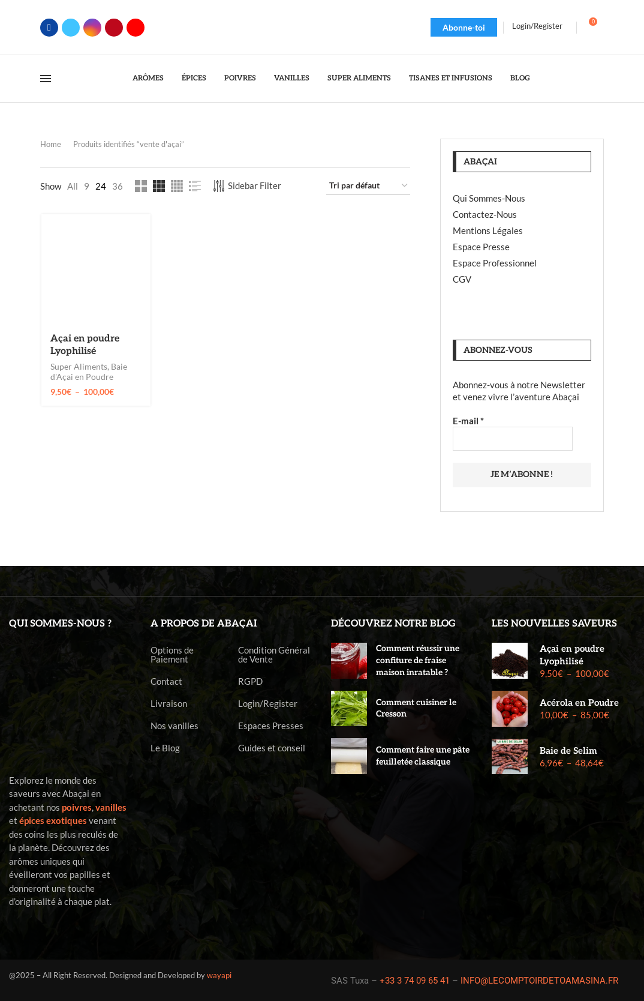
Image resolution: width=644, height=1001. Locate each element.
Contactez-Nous (485, 214)
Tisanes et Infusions (450, 78)
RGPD (250, 681)
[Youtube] (136, 28)
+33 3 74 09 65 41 (415, 980)
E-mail (468, 420)
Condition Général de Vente (274, 655)
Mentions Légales (488, 230)
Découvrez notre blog (393, 624)
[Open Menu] (45, 78)
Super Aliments (359, 78)
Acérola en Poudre (579, 702)
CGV (462, 279)
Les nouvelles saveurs (554, 624)
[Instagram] (92, 28)
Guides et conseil (271, 748)
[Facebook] (49, 28)
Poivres (240, 78)
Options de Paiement (172, 655)
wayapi (219, 975)
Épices (194, 78)
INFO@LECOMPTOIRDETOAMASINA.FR (539, 980)
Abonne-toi (464, 27)
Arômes (148, 78)
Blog (520, 78)
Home (50, 144)
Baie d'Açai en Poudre (88, 371)
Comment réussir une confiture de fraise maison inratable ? (417, 660)
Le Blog (165, 748)
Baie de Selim (568, 750)
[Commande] (368, 186)
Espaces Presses (270, 725)
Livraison (169, 703)
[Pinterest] (114, 28)
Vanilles (291, 78)
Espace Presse (481, 246)
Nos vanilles (174, 725)
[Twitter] (71, 28)
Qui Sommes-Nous (489, 198)
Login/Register (267, 703)
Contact (166, 681)
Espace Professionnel (495, 262)
